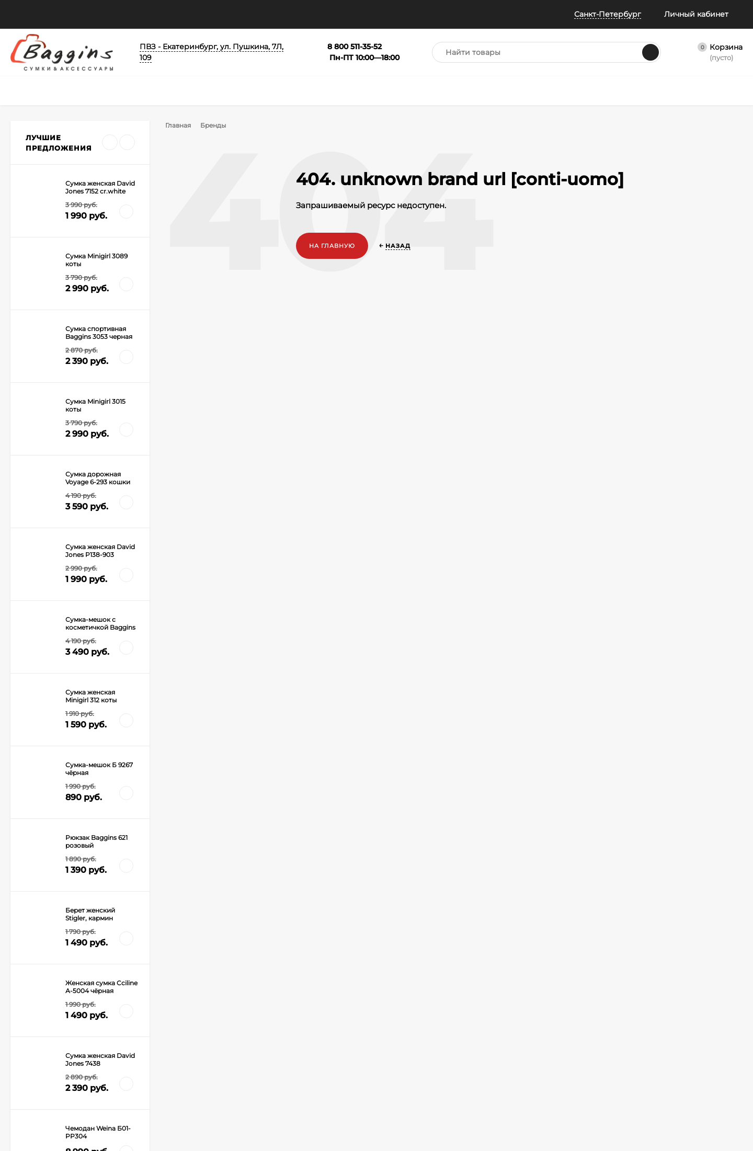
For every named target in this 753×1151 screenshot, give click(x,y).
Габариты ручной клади (163, 1053)
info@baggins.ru (662, 855)
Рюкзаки (253, 1014)
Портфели (353, 988)
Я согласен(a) (267, 886)
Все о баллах (31, 988)
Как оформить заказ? (158, 988)
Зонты (249, 1027)
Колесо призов (230, 14)
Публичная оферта (41, 1040)
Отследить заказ (37, 1027)
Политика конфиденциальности (46, 1057)
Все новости (58, 639)
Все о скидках (33, 1001)
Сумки (249, 988)
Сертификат (355, 1014)
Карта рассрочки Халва (162, 1092)
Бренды (217, 125)
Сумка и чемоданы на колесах (76, 744)
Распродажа (357, 1027)
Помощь (26, 14)
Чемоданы (256, 1001)
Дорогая (40, 729)
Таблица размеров (154, 1066)
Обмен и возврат (151, 1027)
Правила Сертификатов (163, 1079)
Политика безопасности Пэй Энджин (50, 1078)
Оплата (136, 1014)
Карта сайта (143, 1105)
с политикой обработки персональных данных (295, 887)
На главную (332, 245)
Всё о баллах (161, 14)
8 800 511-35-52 (547, 855)
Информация (89, 14)
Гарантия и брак (151, 1040)
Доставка (139, 1001)
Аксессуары (355, 1001)
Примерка (27, 1014)
